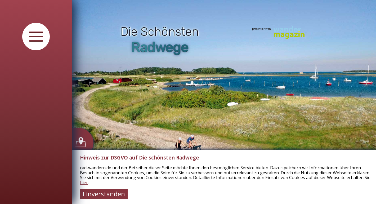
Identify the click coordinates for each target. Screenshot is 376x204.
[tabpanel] (224, 102)
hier (84, 182)
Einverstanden (104, 193)
